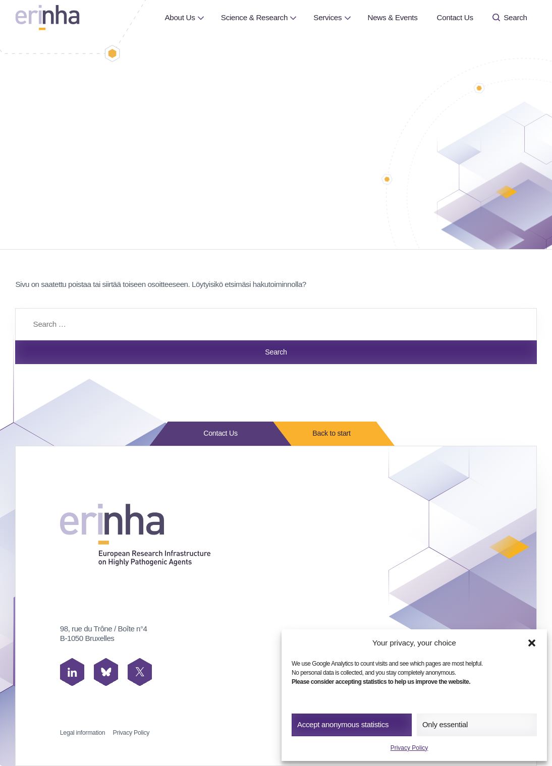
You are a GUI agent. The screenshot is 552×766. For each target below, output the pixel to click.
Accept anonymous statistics (343, 724)
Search (509, 17)
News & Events (392, 17)
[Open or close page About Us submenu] (200, 17)
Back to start (328, 433)
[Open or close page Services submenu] (347, 17)
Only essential (445, 724)
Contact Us (455, 17)
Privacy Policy (409, 747)
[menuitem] (179, 17)
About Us (179, 17)
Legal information (82, 732)
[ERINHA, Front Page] (47, 17)
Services (327, 17)
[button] (532, 643)
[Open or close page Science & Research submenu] (293, 17)
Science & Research (254, 17)
